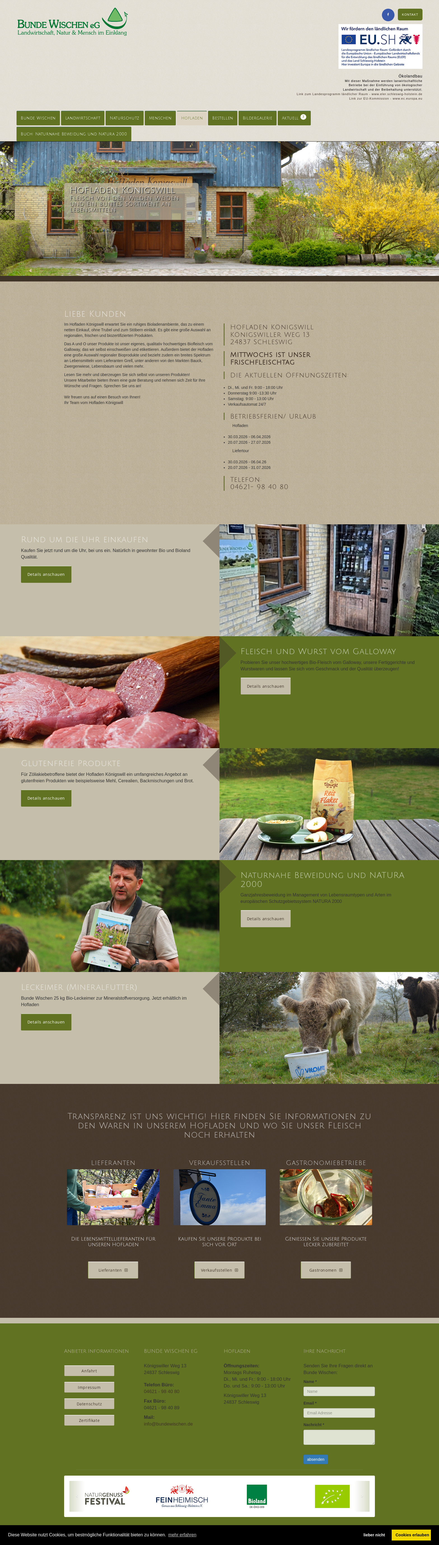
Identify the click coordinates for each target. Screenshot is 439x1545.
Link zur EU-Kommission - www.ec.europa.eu (385, 98)
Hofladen (192, 118)
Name (310, 1381)
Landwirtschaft (82, 118)
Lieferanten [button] (113, 1270)
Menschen (160, 118)
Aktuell (294, 117)
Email (310, 1403)
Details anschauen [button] (46, 574)
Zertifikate (89, 1420)
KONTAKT (410, 14)
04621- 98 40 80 (259, 486)
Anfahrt (89, 1370)
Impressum (89, 1387)
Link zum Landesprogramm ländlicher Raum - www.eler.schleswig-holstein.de (359, 94)
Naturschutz (124, 118)
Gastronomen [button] (325, 1270)
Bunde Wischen (38, 118)
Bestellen (222, 118)
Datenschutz (89, 1404)
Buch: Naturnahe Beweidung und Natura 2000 (74, 134)
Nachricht (313, 1424)
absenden (315, 1459)
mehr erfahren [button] (182, 1534)
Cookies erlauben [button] (412, 1535)
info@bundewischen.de (168, 1424)
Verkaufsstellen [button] (219, 1270)
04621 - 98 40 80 (161, 1391)
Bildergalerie (257, 118)
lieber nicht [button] (374, 1535)
